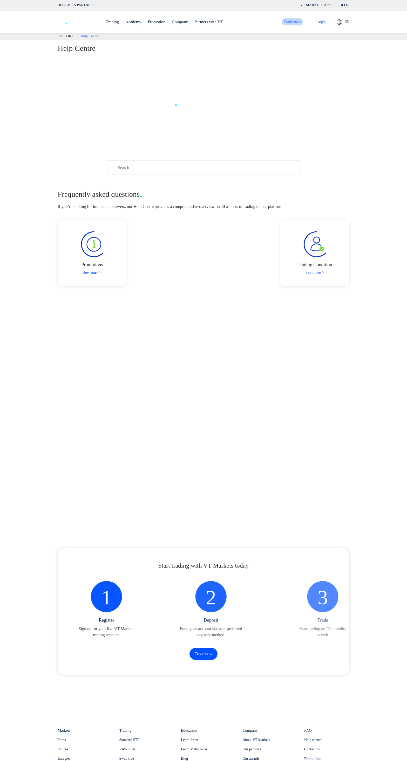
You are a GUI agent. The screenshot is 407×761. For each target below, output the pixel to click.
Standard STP (129, 740)
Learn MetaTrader (194, 749)
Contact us (312, 749)
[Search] (203, 167)
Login (321, 21)
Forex (62, 740)
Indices (63, 749)
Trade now (286, 22)
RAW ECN (127, 749)
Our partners (252, 749)
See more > (92, 272)
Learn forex (189, 740)
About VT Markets (256, 740)
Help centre (312, 740)
